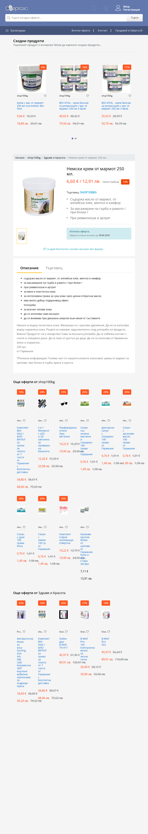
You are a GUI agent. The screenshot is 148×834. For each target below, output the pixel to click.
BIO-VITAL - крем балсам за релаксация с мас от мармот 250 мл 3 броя (116, 105)
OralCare (62, 632)
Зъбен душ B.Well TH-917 (63, 643)
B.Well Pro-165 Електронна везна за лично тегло (84, 649)
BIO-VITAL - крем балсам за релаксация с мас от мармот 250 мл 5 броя (73, 105)
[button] (72, 138)
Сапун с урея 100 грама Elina (21, 540)
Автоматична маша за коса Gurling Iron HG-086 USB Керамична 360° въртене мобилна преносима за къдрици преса (21, 662)
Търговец (54, 268)
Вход (126, 6)
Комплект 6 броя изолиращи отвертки (63, 539)
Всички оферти (81, 30)
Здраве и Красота (54, 157)
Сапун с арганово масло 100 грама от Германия (127, 438)
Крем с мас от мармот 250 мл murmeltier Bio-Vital (30, 105)
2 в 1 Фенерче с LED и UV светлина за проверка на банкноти (42, 439)
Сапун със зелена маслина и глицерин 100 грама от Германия (84, 441)
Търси (134, 17)
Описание (29, 268)
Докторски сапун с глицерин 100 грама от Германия (106, 438)
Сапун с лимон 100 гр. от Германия (42, 542)
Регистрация (131, 9)
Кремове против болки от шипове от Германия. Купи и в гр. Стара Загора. (84, 549)
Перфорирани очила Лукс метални (63, 432)
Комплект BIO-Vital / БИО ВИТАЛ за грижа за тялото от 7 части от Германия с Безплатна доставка (21, 450)
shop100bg (22, 96)
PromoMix (20, 632)
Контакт (103, 30)
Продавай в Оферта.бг (129, 30)
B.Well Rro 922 (105, 641)
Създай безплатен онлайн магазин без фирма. (73, 249)
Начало (19, 157)
